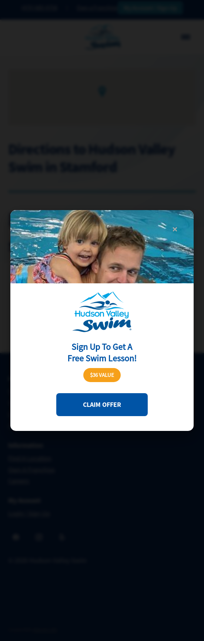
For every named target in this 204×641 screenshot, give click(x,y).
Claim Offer (102, 404)
